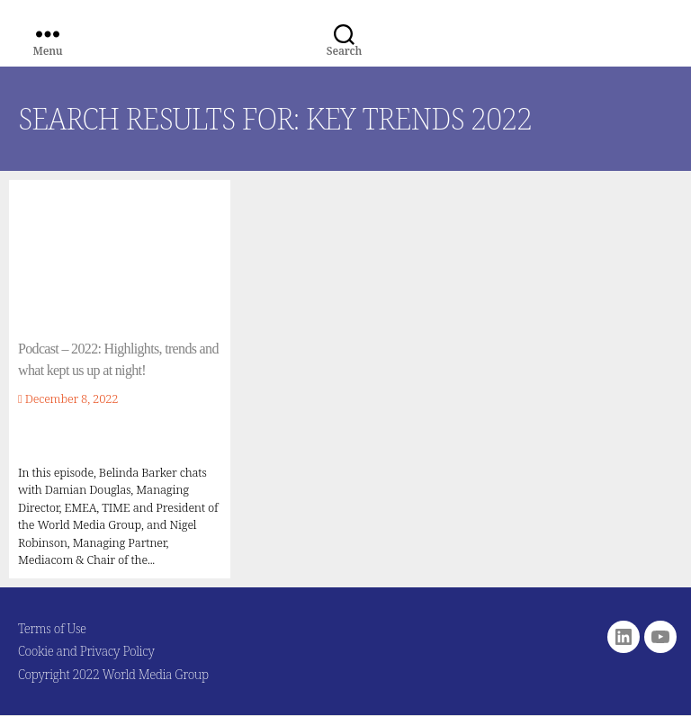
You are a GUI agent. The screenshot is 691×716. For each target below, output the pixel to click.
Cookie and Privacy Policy (86, 650)
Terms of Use (52, 628)
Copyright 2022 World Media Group (113, 674)
